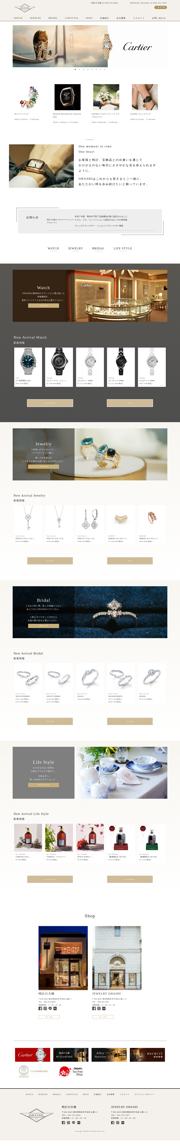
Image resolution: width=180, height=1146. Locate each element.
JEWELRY (35, 18)
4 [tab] (87, 69)
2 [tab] (79, 69)
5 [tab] (92, 69)
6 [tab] (96, 69)
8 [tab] (104, 69)
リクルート (139, 18)
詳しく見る (51, 1021)
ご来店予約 (161, 7)
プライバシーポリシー (144, 1099)
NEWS (89, 18)
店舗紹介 (104, 18)
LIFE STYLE (123, 248)
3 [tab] (83, 69)
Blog (123, 403)
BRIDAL (53, 18)
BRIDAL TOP (43, 627)
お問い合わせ (159, 18)
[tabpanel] (90, 46)
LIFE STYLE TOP (43, 787)
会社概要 (121, 18)
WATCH (18, 18)
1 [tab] (75, 69)
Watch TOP (43, 305)
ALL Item (56, 562)
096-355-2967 (103, 1005)
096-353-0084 (49, 1005)
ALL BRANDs (56, 403)
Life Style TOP (56, 882)
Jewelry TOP (44, 467)
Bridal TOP (56, 723)
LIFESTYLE (71, 18)
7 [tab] (100, 69)
